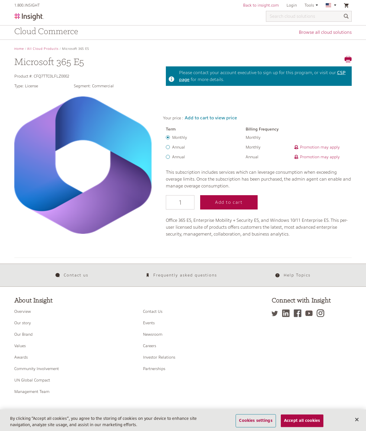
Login (292, 5)
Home (19, 49)
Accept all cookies (302, 421)
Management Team (31, 391)
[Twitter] (276, 313)
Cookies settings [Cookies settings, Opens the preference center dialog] (255, 421)
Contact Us (152, 311)
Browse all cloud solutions (325, 32)
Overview (22, 311)
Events (149, 323)
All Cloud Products (43, 49)
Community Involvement (36, 368)
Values (20, 345)
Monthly (179, 137)
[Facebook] (299, 313)
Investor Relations (159, 357)
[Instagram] (322, 313)
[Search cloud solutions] (309, 16)
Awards (21, 357)
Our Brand (23, 334)
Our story (22, 323)
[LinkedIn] (287, 313)
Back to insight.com (261, 5)
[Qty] (180, 202)
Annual (178, 147)
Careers (149, 345)
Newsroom (152, 334)
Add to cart (229, 202)
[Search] (346, 17)
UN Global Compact (32, 380)
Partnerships (154, 368)
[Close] (357, 420)
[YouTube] (310, 313)
